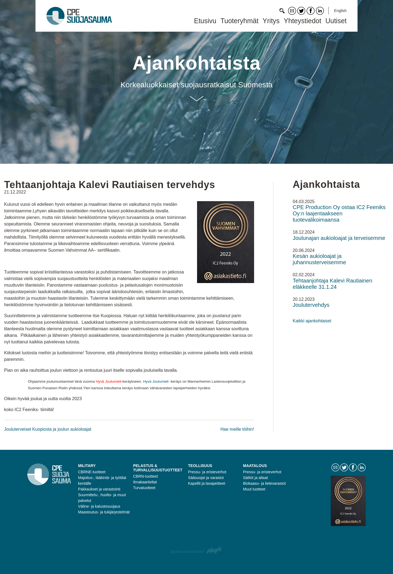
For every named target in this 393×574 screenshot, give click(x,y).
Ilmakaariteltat (145, 482)
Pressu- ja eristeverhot (207, 472)
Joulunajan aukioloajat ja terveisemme (339, 238)
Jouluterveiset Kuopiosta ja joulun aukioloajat (47, 429)
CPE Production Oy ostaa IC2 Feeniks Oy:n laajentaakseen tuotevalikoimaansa (339, 213)
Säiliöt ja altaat (255, 477)
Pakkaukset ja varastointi (99, 489)
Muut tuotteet (254, 489)
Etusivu (205, 21)
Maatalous (255, 465)
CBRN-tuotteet (145, 476)
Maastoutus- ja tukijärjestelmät (104, 512)
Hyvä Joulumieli (155, 381)
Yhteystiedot (302, 21)
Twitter (301, 11)
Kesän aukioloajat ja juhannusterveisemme (319, 259)
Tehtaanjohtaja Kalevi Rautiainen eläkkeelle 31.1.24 (332, 284)
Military (87, 465)
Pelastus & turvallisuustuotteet (158, 467)
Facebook (310, 11)
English (340, 10)
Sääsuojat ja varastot (206, 477)
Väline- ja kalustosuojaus (99, 506)
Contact (292, 11)
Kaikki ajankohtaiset (312, 321)
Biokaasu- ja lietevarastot (264, 483)
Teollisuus (200, 465)
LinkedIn (320, 11)
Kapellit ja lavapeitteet (206, 483)
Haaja (214, 550)
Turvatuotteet (144, 488)
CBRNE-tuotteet (91, 472)
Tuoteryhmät (239, 21)
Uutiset (336, 21)
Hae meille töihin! (237, 429)
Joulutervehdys (311, 305)
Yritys (271, 21)
